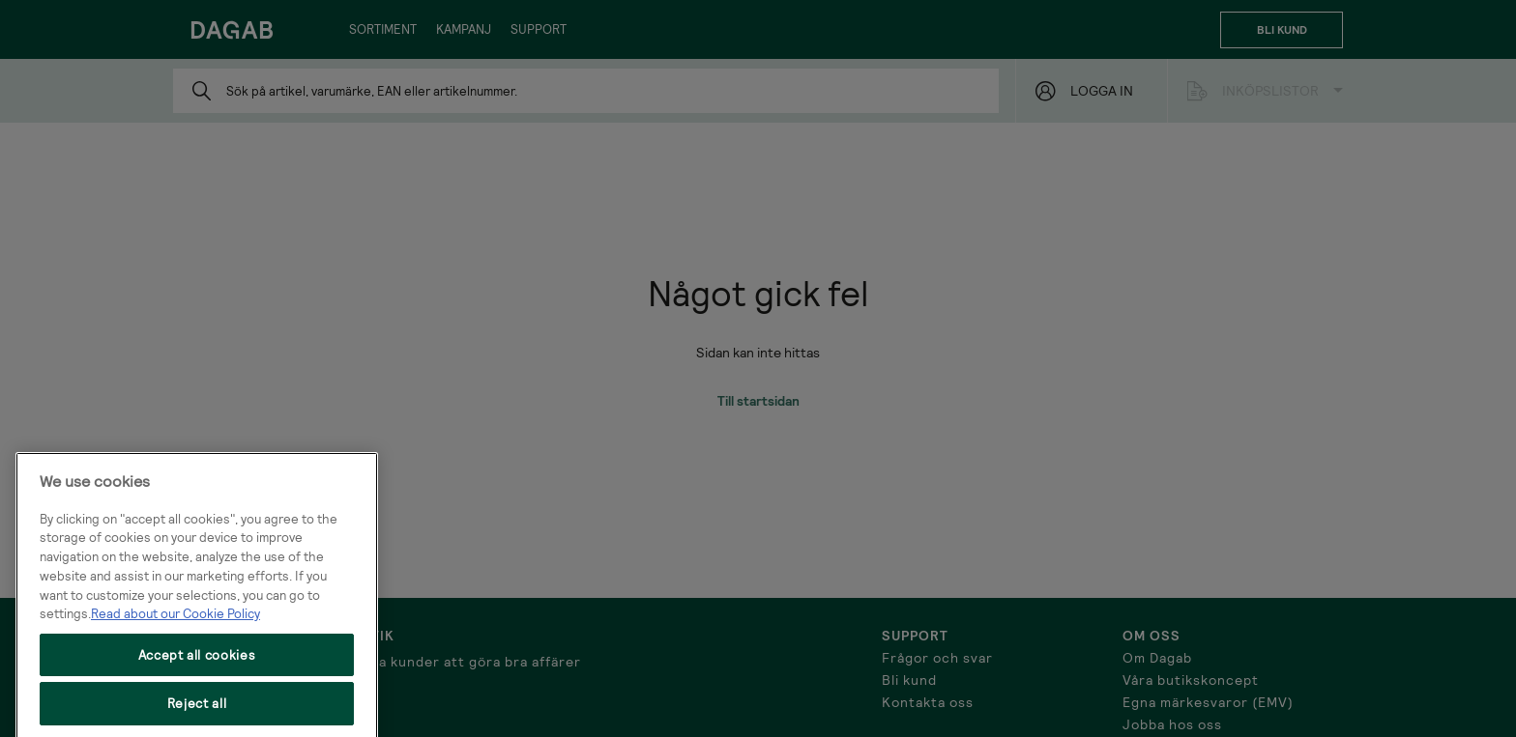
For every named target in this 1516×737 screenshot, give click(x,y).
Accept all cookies (197, 674)
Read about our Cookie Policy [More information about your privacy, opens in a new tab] (175, 632)
